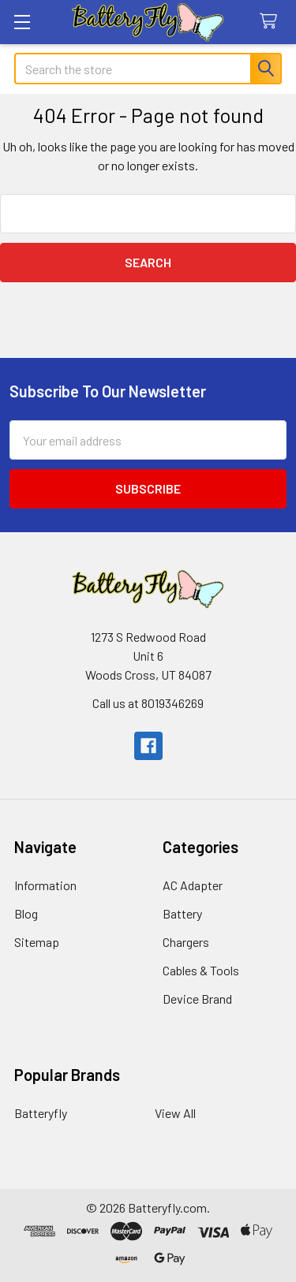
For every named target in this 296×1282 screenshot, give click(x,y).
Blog (26, 913)
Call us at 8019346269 (148, 702)
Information (45, 885)
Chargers (186, 941)
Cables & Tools (201, 970)
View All (175, 1112)
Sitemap (36, 941)
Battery (182, 913)
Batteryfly (40, 1112)
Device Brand (197, 998)
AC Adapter (193, 885)
